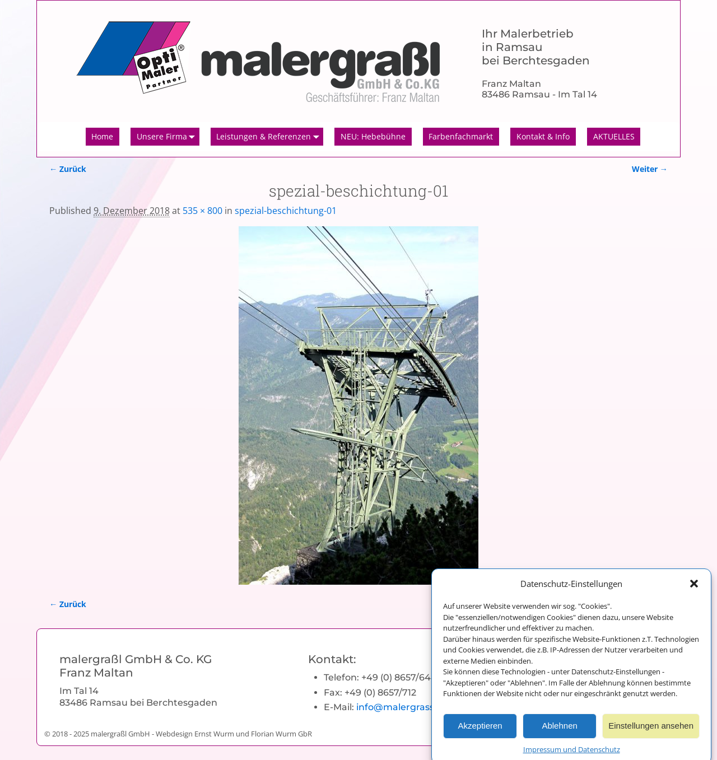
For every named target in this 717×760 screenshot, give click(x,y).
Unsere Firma (168, 137)
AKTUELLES (614, 136)
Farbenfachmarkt (461, 136)
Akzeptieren (480, 733)
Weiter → (650, 169)
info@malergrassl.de (403, 707)
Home (102, 136)
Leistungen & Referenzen (269, 137)
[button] (694, 590)
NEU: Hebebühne (373, 136)
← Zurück (67, 169)
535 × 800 (202, 210)
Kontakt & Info (543, 136)
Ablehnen (559, 733)
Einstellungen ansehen (650, 733)
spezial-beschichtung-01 (286, 210)
